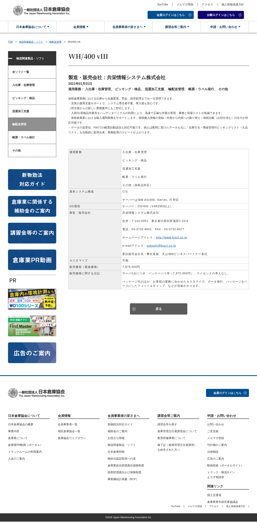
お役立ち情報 (116, 438)
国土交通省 (214, 495)
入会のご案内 (16, 459)
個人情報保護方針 (232, 4)
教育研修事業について (171, 438)
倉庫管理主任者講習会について (177, 431)
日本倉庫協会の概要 (20, 424)
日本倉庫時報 (116, 452)
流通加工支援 (20, 111)
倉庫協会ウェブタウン (72, 438)
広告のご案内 (215, 459)
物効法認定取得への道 (122, 459)
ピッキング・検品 (23, 98)
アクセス (207, 4)
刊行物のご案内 (217, 445)
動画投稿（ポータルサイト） (225, 465)
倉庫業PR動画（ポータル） (25, 445)
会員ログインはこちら (171, 15)
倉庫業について (18, 438)
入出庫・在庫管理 (23, 85)
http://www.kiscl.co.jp (171, 237)
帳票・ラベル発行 (23, 137)
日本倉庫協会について (31, 27)
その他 (16, 150)
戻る (158, 310)
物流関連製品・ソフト (31, 42)
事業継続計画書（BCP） (123, 479)
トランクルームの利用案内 (25, 452)
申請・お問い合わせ (223, 27)
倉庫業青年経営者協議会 (222, 502)
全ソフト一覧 (20, 72)
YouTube (162, 4)
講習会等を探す (167, 424)
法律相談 (212, 452)
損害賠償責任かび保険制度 (124, 472)
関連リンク (215, 486)
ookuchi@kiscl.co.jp (161, 246)
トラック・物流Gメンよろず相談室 (221, 475)
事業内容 (13, 431)
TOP (10, 42)
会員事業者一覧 (68, 424)
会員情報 (78, 27)
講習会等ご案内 (175, 27)
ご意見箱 (212, 431)
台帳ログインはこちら (221, 15)
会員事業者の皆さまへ (127, 27)
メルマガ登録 (184, 4)
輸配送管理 (55, 42)
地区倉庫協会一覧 (69, 431)
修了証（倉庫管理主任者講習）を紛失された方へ (177, 448)
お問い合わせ (215, 424)
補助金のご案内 (117, 431)
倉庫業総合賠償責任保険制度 (126, 465)
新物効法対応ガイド (120, 424)
